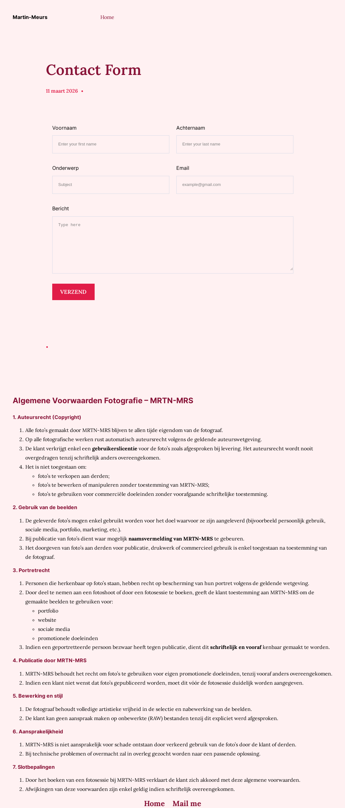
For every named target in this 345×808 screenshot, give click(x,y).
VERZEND (73, 291)
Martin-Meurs (30, 17)
